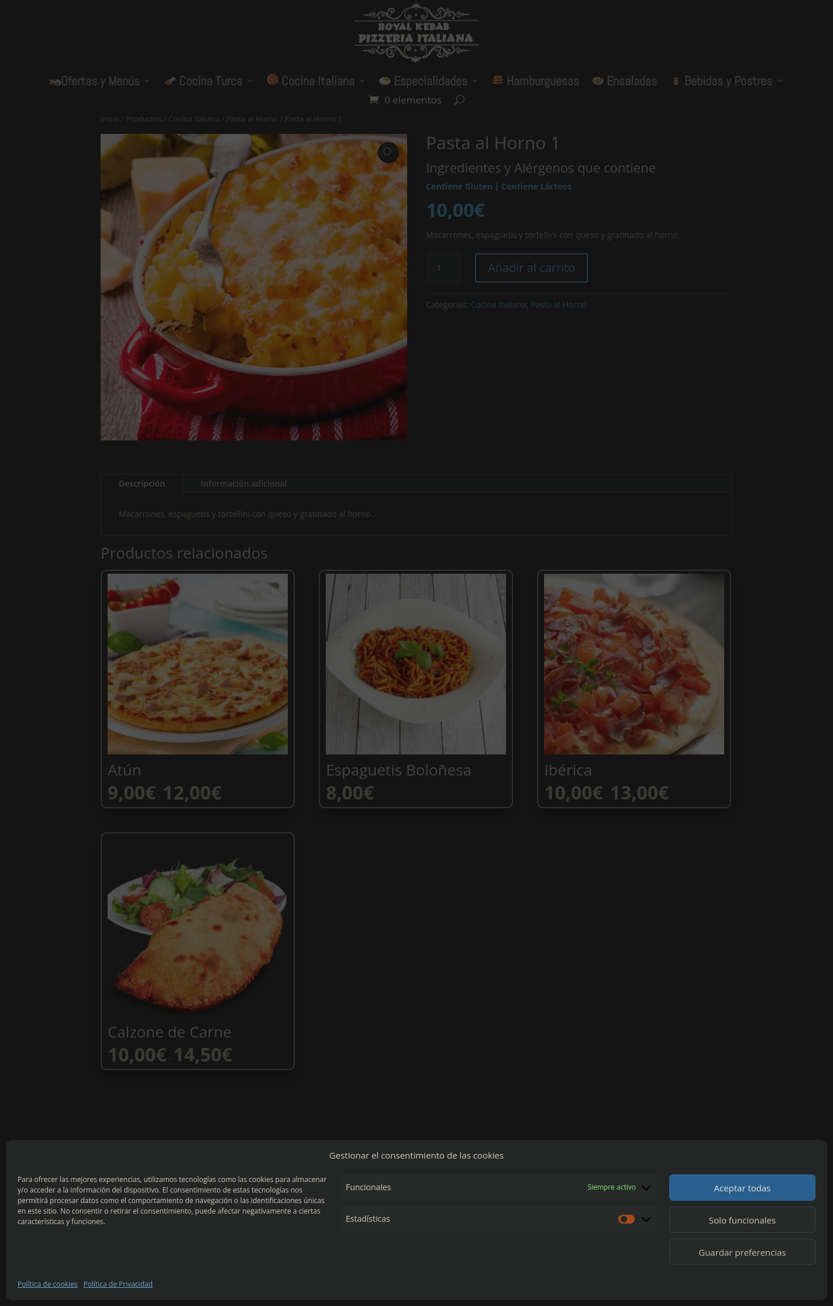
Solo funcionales (742, 1220)
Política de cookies (48, 1284)
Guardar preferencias (742, 1252)
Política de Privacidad (118, 1284)
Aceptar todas (742, 1188)
